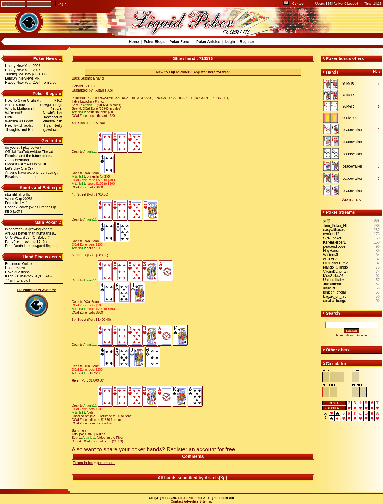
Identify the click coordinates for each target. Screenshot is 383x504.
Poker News (45, 58)
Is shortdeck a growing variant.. (29, 229)
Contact (298, 3)
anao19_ (330, 288)
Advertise (191, 501)
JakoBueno (332, 284)
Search (333, 313)
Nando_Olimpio (335, 267)
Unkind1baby (333, 280)
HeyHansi (331, 251)
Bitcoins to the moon (21, 177)
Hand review (15, 268)
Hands (332, 72)
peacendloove (334, 246)
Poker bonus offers (345, 58)
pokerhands (106, 463)
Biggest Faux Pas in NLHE (26, 164)
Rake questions (17, 272)
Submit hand (351, 199)
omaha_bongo (334, 301)
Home (134, 42)
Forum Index (83, 463)
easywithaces (334, 230)
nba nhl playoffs (17, 195)
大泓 (326, 221)
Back (76, 78)
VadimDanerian (335, 271)
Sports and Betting (38, 187)
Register (247, 42)
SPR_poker (332, 238)
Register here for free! (211, 72)
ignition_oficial (334, 292)
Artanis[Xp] (215, 477)
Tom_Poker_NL (335, 226)
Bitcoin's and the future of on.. (28, 156)
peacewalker (352, 130)
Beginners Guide (18, 264)
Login (230, 42)
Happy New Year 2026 (22, 66)
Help (376, 71)
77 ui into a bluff (17, 280)
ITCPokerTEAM (335, 263)
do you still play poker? (23, 147)
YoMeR (348, 84)
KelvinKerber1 (334, 242)
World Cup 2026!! (19, 199)
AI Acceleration (17, 160)
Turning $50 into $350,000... (27, 74)
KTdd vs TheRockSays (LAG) (28, 276)
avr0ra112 (331, 234)
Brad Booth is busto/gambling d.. (31, 246)
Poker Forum (180, 42)
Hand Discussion (40, 257)
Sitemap (206, 501)
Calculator (336, 363)
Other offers (338, 350)
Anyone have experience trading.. (31, 172)
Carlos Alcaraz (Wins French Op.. (31, 207)
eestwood (349, 118)
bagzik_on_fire (334, 296)
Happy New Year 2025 (22, 70)
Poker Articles (208, 42)
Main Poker (46, 222)
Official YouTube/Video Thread (29, 152)
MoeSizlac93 (333, 276)
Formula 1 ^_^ (16, 203)
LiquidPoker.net (190, 498)
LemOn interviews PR (22, 78)
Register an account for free (200, 449)
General (49, 140)
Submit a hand (92, 78)
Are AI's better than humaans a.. (30, 233)
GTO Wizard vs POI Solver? (27, 237)
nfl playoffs (13, 211)
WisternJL (331, 255)
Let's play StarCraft (20, 168)
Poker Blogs (154, 42)
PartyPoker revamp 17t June (27, 242)
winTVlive (330, 259)
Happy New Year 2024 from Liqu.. (31, 82)
